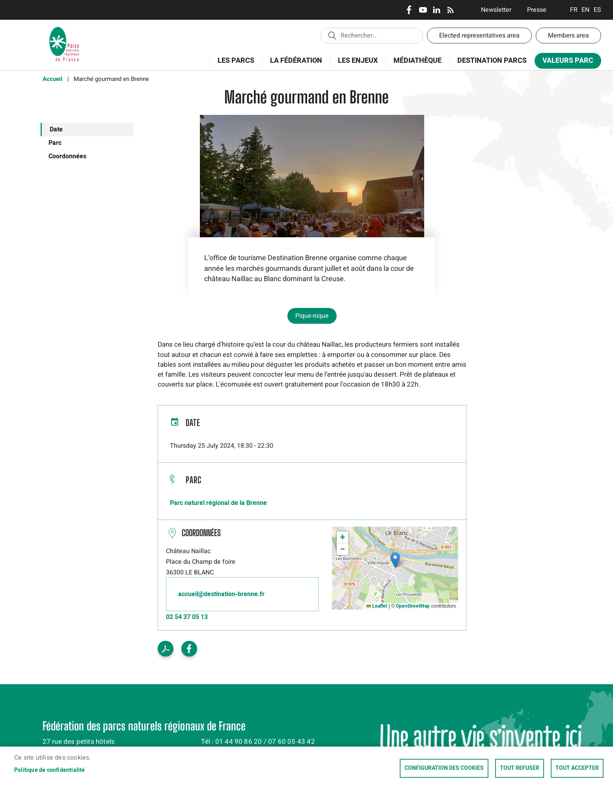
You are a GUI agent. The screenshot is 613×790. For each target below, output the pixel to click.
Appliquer (331, 35)
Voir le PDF (165, 649)
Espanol (597, 10)
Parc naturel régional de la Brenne (218, 503)
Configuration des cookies (444, 768)
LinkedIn (436, 10)
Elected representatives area (479, 35)
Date (56, 129)
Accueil (52, 79)
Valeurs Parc (565, 62)
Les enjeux (355, 65)
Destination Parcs (492, 61)
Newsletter (496, 10)
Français (574, 10)
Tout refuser (519, 768)
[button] (395, 560)
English (585, 10)
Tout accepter (577, 768)
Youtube (423, 10)
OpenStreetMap (413, 606)
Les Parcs (233, 65)
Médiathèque (417, 61)
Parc (54, 143)
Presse (536, 10)
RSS (450, 10)
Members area (568, 35)
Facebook (409, 10)
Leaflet (376, 606)
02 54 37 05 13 (187, 617)
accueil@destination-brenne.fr (221, 594)
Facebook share (189, 649)
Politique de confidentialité (49, 770)
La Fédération (293, 65)
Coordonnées (67, 156)
